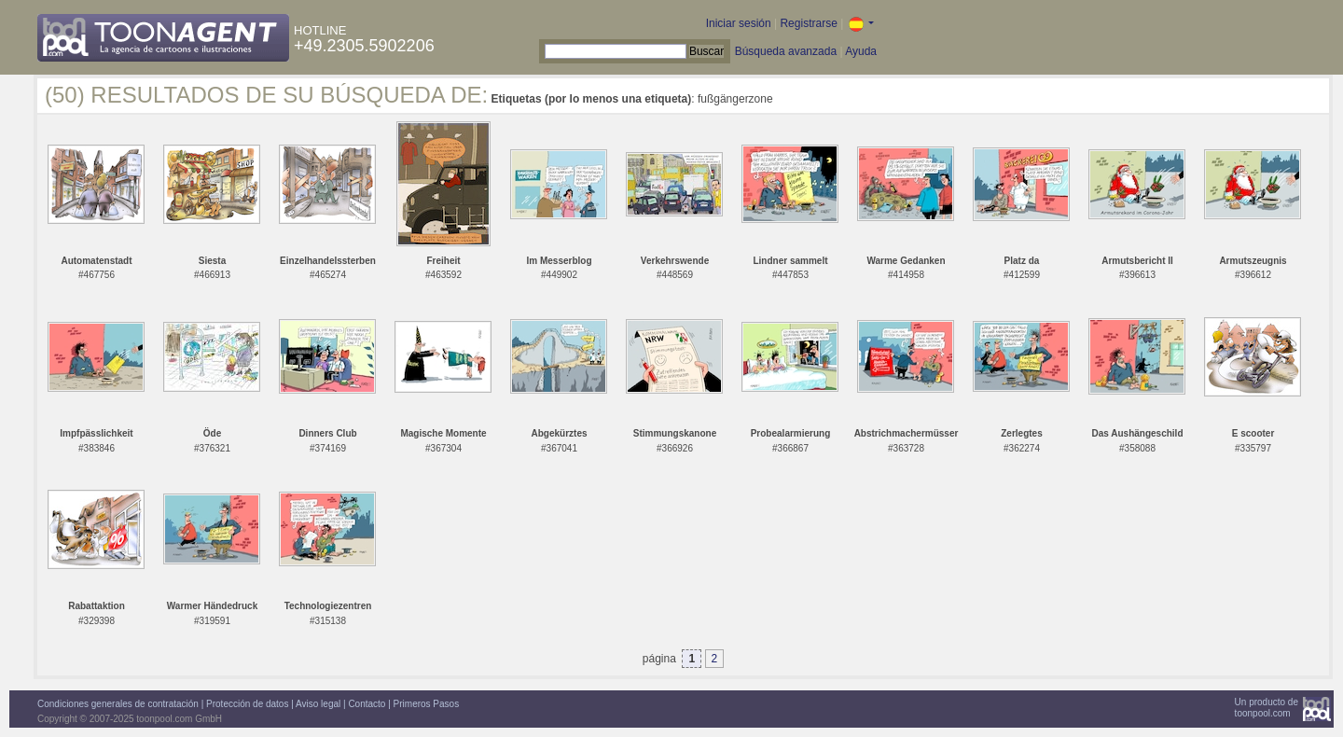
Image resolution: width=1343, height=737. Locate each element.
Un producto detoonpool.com (1266, 707)
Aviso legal (318, 704)
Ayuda (861, 51)
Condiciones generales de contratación (118, 704)
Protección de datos (247, 704)
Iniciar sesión (738, 23)
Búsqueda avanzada (786, 51)
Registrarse (808, 23)
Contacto (366, 704)
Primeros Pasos (427, 704)
